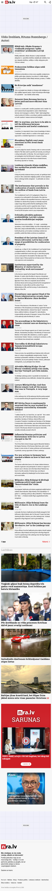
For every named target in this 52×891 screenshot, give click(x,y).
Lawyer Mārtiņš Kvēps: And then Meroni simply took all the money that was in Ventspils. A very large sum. (31, 388)
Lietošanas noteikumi (34, 880)
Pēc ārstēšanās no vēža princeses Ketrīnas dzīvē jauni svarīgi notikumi (24, 624)
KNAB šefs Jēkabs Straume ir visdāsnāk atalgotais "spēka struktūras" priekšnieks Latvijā (29, 48)
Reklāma (9, 880)
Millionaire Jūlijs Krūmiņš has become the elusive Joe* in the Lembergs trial (33, 524)
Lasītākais (6, 549)
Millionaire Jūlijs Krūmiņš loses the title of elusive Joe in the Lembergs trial (31, 504)
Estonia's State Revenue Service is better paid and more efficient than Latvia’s (31, 101)
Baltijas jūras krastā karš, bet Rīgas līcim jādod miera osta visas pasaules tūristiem (23, 696)
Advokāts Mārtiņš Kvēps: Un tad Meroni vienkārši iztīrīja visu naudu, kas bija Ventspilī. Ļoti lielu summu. (32, 368)
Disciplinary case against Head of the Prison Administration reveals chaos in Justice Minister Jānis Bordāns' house (32, 297)
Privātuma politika (23, 880)
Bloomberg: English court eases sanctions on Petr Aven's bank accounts (29, 142)
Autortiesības (45, 880)
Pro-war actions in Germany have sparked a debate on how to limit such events (32, 457)
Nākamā (46, 541)
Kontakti (19, 883)
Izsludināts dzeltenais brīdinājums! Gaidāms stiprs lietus (25, 660)
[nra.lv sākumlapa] (10, 2)
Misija (15, 880)
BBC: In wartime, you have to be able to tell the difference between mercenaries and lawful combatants (33, 124)
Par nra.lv (3, 880)
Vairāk (27, 764)
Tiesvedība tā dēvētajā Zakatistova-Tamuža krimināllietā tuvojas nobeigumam (31, 346)
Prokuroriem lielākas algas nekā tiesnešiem (30, 68)
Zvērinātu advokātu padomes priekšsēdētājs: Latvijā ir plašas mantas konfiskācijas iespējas (29, 217)
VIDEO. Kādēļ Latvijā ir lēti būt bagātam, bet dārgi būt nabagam (25, 757)
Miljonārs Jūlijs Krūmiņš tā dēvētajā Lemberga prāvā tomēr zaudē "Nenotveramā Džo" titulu (32, 482)
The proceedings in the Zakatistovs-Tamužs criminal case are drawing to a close (33, 323)
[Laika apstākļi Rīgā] (34, 2)
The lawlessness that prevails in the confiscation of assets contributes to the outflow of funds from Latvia (32, 187)
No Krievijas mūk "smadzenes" (29, 85)
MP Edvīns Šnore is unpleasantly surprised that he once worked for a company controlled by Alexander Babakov (31, 406)
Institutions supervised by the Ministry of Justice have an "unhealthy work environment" (29, 266)
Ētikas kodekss (5, 883)
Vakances (13, 883)
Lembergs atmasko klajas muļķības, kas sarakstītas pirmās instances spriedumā (31, 167)
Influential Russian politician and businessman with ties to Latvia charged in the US (30, 436)
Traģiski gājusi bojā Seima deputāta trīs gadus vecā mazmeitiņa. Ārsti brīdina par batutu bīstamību (23, 586)
